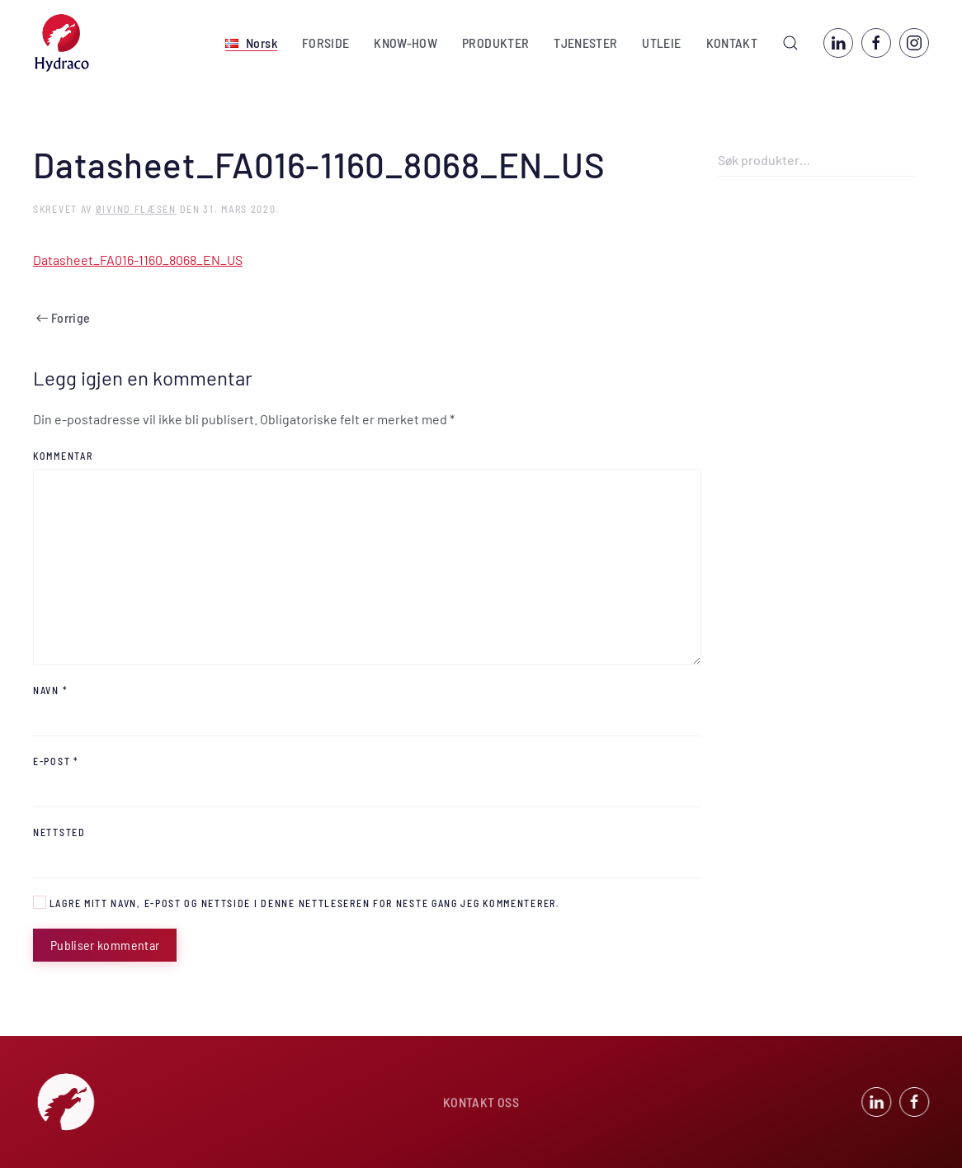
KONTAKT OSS (481, 1103)
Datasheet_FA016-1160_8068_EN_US (138, 259)
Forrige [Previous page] (63, 317)
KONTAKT (731, 42)
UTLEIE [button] (661, 42)
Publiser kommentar (104, 945)
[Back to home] (62, 42)
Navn (50, 690)
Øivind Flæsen (136, 209)
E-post (56, 761)
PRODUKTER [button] (495, 42)
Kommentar (62, 455)
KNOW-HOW (405, 42)
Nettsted (59, 832)
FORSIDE (325, 42)
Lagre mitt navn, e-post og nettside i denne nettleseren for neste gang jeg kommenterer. (296, 902)
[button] (251, 43)
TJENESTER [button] (585, 42)
